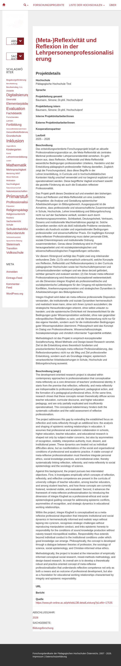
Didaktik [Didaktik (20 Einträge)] (10, 91)
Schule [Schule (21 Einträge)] (9, 224)
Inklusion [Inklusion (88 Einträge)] (15, 140)
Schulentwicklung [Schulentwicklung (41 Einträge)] (18, 229)
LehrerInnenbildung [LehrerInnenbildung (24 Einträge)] (16, 156)
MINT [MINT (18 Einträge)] (17, 173)
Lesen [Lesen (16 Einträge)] (8, 161)
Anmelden (12, 271)
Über (112, 5)
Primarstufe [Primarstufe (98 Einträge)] (18, 196)
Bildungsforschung (43, 628)
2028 (35, 617)
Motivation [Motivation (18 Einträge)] (10, 180)
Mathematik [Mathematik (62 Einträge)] (16, 165)
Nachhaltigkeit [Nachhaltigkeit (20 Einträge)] (13, 184)
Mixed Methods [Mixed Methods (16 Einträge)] (12, 177)
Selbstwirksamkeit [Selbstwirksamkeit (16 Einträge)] (13, 237)
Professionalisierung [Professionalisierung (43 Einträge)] (21, 202)
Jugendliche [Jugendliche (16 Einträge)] (11, 146)
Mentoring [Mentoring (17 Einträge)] (10, 173)
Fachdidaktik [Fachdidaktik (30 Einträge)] (14, 113)
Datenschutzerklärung (56, 656)
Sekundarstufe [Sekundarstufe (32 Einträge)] (15, 233)
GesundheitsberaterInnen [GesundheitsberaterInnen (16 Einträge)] (16, 129)
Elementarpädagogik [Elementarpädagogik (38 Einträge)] (20, 103)
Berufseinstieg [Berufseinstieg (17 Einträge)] (12, 87)
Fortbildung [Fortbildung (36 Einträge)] (13, 124)
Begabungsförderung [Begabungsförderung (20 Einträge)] (16, 80)
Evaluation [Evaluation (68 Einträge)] (15, 108)
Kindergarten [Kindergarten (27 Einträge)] (13, 149)
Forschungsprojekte (48, 5)
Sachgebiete (17, 56)
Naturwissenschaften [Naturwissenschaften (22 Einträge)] (16, 191)
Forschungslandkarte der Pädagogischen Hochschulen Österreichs (65, 653)
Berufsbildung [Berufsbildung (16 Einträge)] (11, 84)
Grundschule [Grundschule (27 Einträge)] (13, 135)
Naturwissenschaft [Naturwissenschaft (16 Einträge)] (13, 188)
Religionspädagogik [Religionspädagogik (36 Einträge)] (19, 210)
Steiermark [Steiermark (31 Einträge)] (13, 244)
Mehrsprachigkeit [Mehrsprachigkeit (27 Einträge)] (16, 169)
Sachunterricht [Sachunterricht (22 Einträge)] (13, 221)
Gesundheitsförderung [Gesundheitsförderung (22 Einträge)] (17, 132)
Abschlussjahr (17, 41)
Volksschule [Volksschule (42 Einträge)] (14, 252)
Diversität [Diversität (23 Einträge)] (11, 99)
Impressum (38, 656)
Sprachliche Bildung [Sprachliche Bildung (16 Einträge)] (14, 241)
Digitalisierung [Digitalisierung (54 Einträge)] (17, 95)
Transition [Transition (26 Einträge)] (11, 248)
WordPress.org (14, 293)
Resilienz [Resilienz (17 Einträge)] (10, 218)
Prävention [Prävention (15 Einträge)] (10, 206)
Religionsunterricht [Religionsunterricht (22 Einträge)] (15, 214)
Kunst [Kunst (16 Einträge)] (8, 153)
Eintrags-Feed (14, 278)
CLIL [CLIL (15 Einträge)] (21, 87)
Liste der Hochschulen (86, 5)
